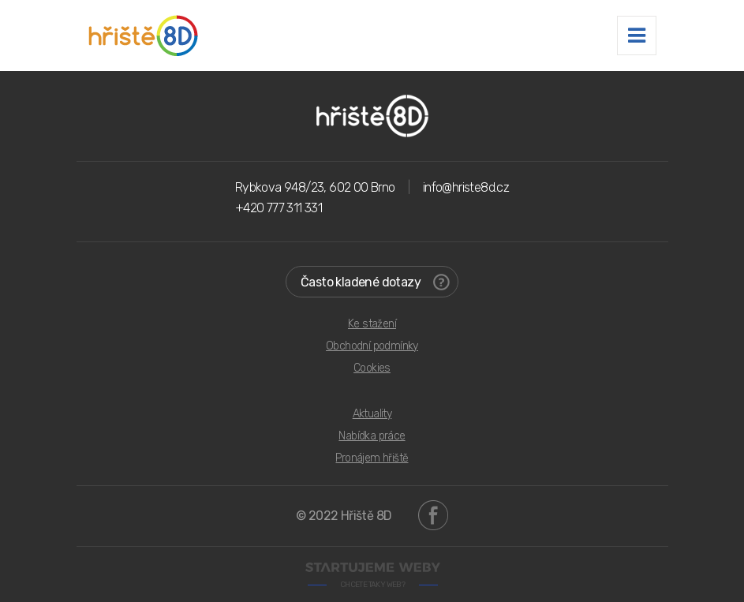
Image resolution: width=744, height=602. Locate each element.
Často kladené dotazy (375, 282)
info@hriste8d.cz (466, 187)
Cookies (372, 368)
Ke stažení (372, 324)
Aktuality (372, 414)
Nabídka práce (371, 436)
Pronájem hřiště (371, 458)
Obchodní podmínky (372, 346)
